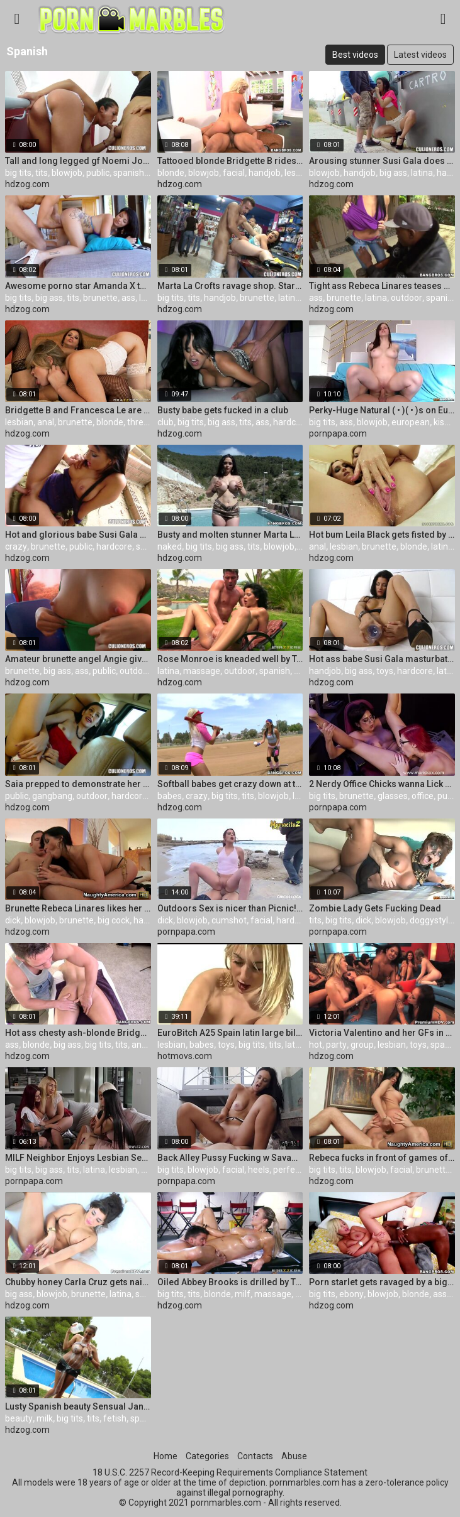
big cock (114, 920)
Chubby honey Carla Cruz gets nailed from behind (78, 1282)
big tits (18, 173)
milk (44, 1418)
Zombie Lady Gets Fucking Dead (375, 908)
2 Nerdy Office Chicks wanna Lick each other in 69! (382, 784)
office (423, 796)
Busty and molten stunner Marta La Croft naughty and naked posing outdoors (230, 535)
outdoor (406, 298)
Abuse (294, 1456)
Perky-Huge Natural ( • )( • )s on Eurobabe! (382, 410)
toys (384, 671)
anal (45, 422)
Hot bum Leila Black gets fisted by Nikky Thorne (382, 535)
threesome (149, 422)
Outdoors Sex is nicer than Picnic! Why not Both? (230, 908)
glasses (393, 796)
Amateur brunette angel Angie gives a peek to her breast (78, 659)
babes (169, 796)
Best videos (355, 55)
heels (258, 1170)
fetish (114, 1418)
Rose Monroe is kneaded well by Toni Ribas (230, 659)
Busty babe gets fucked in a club (222, 410)
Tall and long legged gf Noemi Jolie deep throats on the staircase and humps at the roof (78, 161)
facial (234, 173)
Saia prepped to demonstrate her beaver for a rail (78, 784)
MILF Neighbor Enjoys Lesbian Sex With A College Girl (78, 1158)
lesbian (298, 173)
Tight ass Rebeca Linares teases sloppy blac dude (382, 286)
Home (165, 1456)
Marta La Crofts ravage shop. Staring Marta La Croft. (230, 286)
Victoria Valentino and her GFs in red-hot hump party (382, 1033)
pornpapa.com (338, 433)
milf (149, 1170)
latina (422, 173)
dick (13, 920)
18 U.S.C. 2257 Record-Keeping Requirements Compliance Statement (230, 1472)
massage (201, 671)
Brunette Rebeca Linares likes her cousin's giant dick (78, 908)
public (97, 173)
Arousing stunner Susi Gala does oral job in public (382, 161)
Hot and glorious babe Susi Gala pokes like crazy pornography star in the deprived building (78, 535)
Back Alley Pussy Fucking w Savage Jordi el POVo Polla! (230, 1158)
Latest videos (420, 55)
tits (41, 173)
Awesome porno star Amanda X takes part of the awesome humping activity (78, 286)
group (362, 1045)
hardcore (291, 422)
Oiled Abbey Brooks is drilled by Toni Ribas (230, 1282)
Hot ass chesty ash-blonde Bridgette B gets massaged (78, 1033)
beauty (19, 1418)
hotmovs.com (184, 1056)
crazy (16, 546)
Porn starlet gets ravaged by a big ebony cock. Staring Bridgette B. (382, 1282)
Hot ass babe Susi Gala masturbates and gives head (382, 659)
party (336, 1045)
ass (128, 298)
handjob (265, 173)
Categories (207, 1456)
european (410, 422)
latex (446, 671)
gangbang (52, 796)
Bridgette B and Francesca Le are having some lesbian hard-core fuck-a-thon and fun (78, 410)
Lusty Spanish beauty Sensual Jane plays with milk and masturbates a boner (78, 1406)
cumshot (229, 920)
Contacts (255, 1456)
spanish (128, 173)
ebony (351, 1294)
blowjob (67, 173)
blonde (170, 173)
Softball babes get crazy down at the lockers (230, 784)
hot (315, 1045)
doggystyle (431, 920)
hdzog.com (27, 184)
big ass (393, 173)
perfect (288, 1170)
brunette (100, 298)
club (165, 422)
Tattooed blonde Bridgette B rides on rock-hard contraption (230, 161)
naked (169, 546)
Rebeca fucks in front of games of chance (382, 1158)
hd (299, 671)
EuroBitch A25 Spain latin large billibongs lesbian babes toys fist (230, 1033)
